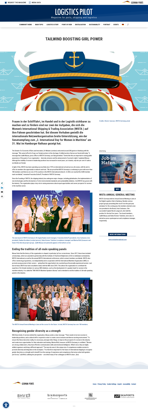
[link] (30, 2)
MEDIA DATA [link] (36, 3)
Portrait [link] (106, 25)
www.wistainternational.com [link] (118, 240)
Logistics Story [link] (53, 25)
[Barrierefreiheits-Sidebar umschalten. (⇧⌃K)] (6, 405)
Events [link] (116, 25)
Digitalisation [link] (80, 25)
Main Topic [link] (39, 25)
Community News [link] (25, 25)
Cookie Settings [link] (111, 384)
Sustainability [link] (94, 25)
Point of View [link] (67, 25)
